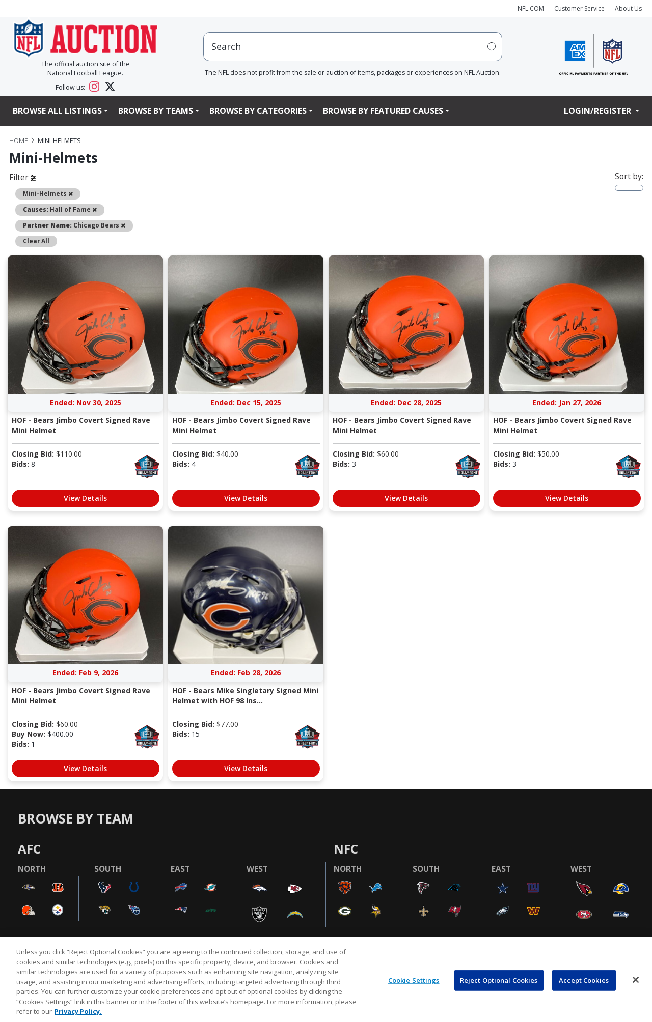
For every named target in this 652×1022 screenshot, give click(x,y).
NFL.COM (531, 8)
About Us (628, 8)
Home (18, 140)
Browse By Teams (155, 111)
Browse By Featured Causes (383, 111)
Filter (22, 177)
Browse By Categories (258, 111)
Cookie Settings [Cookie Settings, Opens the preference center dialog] (414, 979)
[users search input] (353, 46)
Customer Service (579, 8)
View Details (85, 498)
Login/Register (598, 111)
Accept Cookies (584, 979)
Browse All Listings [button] (57, 111)
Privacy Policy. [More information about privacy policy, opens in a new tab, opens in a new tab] (78, 1011)
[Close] (635, 980)
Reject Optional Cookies (499, 979)
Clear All (36, 241)
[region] (326, 979)
